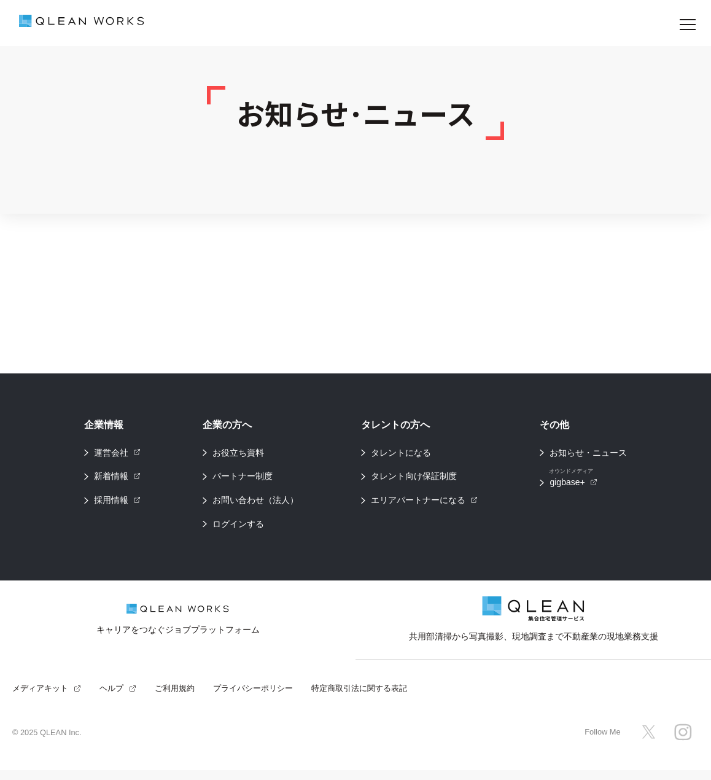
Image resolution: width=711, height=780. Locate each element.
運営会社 (117, 453)
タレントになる (401, 453)
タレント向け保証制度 (414, 478)
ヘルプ (117, 697)
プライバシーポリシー (253, 697)
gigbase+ (573, 480)
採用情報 (117, 504)
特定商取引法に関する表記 (359, 697)
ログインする (238, 529)
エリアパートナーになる (424, 504)
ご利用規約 (175, 697)
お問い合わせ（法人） (255, 504)
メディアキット (46, 697)
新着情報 (117, 478)
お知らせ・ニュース (588, 453)
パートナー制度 (242, 478)
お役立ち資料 (238, 453)
